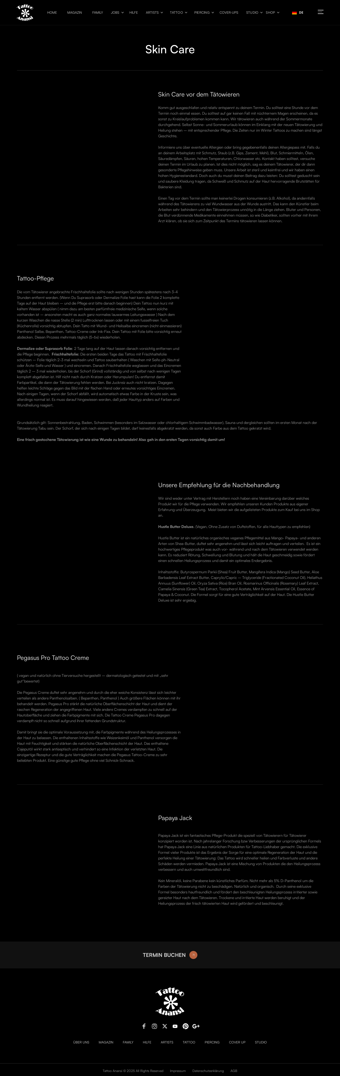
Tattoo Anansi (112, 1071)
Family (97, 12)
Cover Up (237, 1042)
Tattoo (176, 12)
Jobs (115, 12)
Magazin (74, 12)
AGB (233, 1071)
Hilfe (133, 12)
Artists (152, 12)
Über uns (81, 1042)
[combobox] (298, 12)
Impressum (178, 1071)
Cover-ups (229, 12)
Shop (270, 12)
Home (52, 12)
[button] (116, 12)
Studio (252, 12)
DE (297, 12)
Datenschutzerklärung (208, 1071)
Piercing (202, 12)
